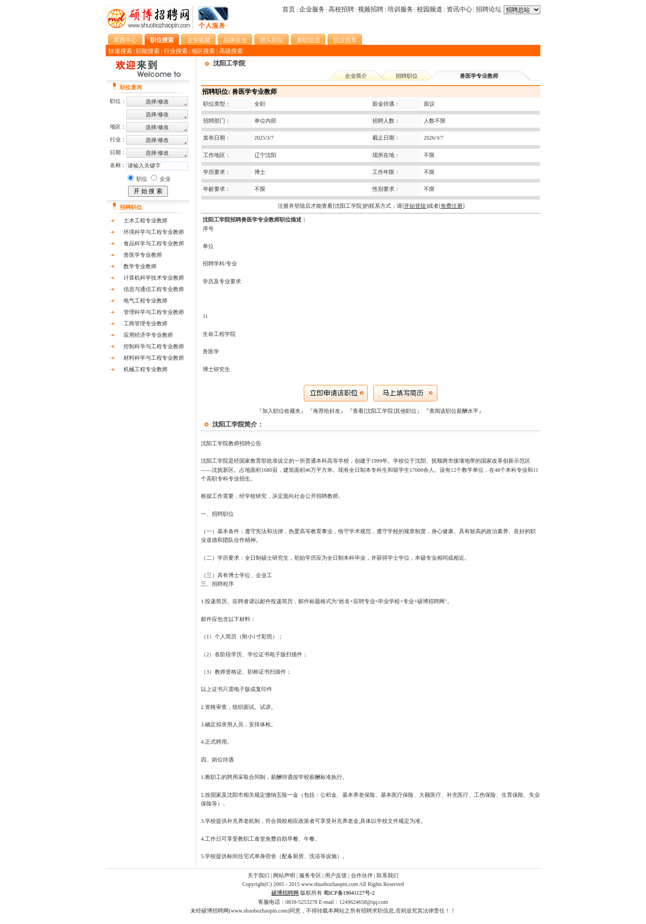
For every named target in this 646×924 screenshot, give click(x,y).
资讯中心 (459, 9)
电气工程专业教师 (145, 300)
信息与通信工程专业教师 (154, 289)
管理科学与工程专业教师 (154, 312)
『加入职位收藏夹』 (282, 411)
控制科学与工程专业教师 (154, 346)
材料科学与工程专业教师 (154, 358)
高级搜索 (231, 51)
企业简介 (356, 76)
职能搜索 (148, 51)
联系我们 (387, 875)
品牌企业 (235, 40)
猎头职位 (272, 40)
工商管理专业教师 (145, 323)
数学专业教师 (140, 266)
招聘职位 (407, 76)
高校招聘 (341, 9)
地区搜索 (203, 51)
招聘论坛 (488, 9)
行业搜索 (176, 51)
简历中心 (125, 40)
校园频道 (429, 9)
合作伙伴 (362, 875)
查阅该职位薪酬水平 (454, 411)
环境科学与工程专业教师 (154, 232)
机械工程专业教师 (145, 369)
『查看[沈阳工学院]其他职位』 (385, 411)
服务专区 (310, 875)
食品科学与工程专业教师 (154, 243)
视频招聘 (370, 9)
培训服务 (400, 9)
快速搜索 (120, 51)
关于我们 (258, 875)
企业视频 (198, 40)
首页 (288, 9)
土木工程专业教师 (145, 220)
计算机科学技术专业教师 (154, 278)
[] (415, 206)
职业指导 (345, 40)
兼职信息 (308, 40)
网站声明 (284, 875)
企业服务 (312, 9)
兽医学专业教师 (143, 255)
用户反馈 (336, 875)
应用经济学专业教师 (148, 335)
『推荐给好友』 (327, 411)
